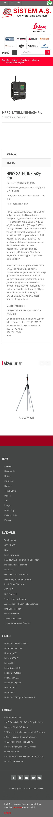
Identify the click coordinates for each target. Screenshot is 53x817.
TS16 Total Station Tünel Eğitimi (18, 741)
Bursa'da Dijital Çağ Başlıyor (17, 727)
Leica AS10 (9, 663)
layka (19, 794)
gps (14, 797)
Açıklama (12, 154)
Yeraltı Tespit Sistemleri (15, 599)
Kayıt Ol (7, 520)
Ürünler (15, 60)
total (12, 792)
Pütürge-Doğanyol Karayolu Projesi (20, 746)
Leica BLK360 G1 (12, 658)
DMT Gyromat (10, 594)
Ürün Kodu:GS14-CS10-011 (16, 643)
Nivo (6, 550)
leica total (12, 794)
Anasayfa (5, 60)
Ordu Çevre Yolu (11, 751)
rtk (51, 799)
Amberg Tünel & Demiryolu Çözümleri (21, 604)
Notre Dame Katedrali (14, 761)
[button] (37, 807)
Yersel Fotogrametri (13, 618)
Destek (7, 495)
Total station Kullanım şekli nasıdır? (35, 799)
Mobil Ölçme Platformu (14, 584)
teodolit (18, 792)
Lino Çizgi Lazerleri (12, 608)
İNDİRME (11, 162)
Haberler (8, 486)
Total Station (10, 540)
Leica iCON (9, 569)
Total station (5, 792)
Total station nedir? (24, 797)
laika (23, 794)
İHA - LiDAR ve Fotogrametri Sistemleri (21, 559)
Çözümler (8, 481)
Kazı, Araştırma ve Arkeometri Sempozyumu (24, 756)
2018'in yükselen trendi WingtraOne (20, 737)
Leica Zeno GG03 (12, 677)
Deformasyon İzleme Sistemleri (18, 579)
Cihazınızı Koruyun (12, 717)
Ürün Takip (9, 510)
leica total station (36, 792)
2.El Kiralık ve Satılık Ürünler (17, 623)
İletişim (7, 505)
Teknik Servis (10, 491)
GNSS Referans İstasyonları (16, 574)
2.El (6, 500)
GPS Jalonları (28, 417)
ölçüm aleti (46, 794)
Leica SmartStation (12, 673)
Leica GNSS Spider (12, 682)
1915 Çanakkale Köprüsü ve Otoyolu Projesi (23, 722)
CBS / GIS (8, 589)
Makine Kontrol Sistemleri (16, 564)
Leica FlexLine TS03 (13, 648)
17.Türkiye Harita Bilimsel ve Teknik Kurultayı (24, 732)
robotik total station (33, 794)
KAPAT (7, 813)
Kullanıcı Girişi (10, 515)
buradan (17, 807)
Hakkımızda (9, 471)
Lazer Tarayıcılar (11, 555)
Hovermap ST (10, 653)
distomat (24, 792)
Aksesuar (35, 60)
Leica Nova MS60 (12, 668)
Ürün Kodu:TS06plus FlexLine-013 (19, 697)
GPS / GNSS (9, 545)
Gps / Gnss (25, 60)
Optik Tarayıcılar (11, 613)
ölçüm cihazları (6, 797)
